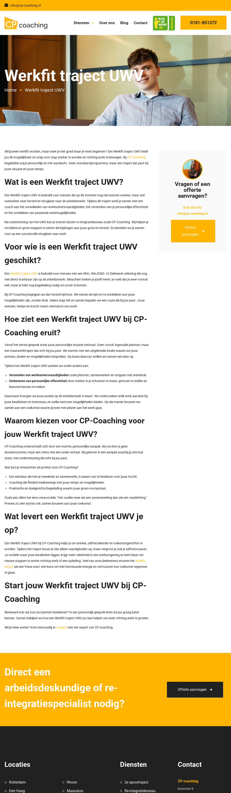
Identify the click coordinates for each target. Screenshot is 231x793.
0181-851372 (203, 22)
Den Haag (17, 791)
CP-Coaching (136, 157)
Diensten (81, 23)
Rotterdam (17, 782)
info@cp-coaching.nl (23, 5)
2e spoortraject (136, 782)
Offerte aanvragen (190, 231)
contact (61, 627)
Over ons (107, 23)
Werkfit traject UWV (23, 273)
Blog (124, 23)
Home (11, 90)
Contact (141, 23)
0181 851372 (192, 207)
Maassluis (75, 791)
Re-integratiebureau (140, 791)
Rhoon (72, 782)
